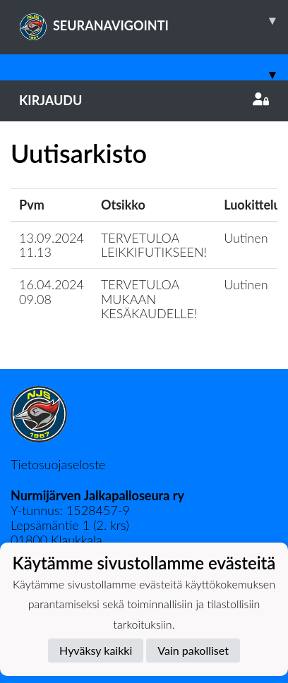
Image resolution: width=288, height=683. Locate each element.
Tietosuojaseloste (58, 464)
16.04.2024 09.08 (51, 292)
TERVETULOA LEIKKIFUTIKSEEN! (154, 245)
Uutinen (246, 238)
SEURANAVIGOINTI (153, 20)
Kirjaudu (144, 100)
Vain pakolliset (193, 650)
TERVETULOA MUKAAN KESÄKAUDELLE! (149, 299)
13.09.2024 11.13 (51, 245)
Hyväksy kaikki (95, 650)
